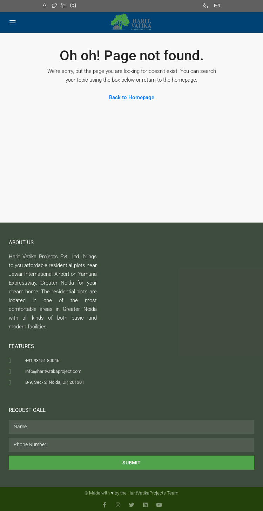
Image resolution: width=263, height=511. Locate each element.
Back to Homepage (131, 97)
